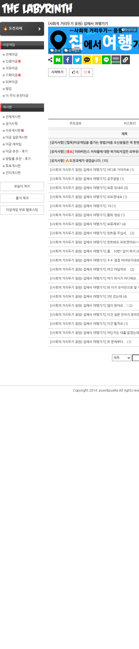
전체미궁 (10, 54)
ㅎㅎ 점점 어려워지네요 (123, 260)
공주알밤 (113, 179)
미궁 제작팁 (12, 144)
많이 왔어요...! (117, 305)
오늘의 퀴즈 (22, 186)
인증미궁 (12, 61)
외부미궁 (10, 82)
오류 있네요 (115, 188)
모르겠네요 (114, 197)
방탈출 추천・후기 (17, 159)
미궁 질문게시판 (15, 137)
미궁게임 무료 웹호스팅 (22, 210)
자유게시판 (13, 130)
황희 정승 (113, 215)
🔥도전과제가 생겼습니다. (83, 160)
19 (109, 206)
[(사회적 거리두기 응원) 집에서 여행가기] (78, 170)
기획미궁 (12, 75)
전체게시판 (12, 117)
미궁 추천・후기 (15, 151)
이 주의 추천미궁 (15, 95)
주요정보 (75, 123)
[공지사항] (57, 142)
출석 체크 (22, 198)
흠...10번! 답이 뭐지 (121, 251)
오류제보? (114, 224)
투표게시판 (12, 166)
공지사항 (10, 123)
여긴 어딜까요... (118, 269)
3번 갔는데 (114, 296)
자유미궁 (10, 68)
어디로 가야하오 (118, 170)
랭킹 (7, 89)
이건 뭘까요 (115, 323)
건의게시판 (12, 173)
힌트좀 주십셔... (118, 233)
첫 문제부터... (116, 342)
